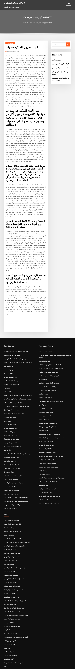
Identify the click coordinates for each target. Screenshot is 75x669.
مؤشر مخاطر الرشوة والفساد (47, 451)
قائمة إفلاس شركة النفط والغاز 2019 (13, 405)
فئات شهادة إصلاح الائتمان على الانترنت (14, 536)
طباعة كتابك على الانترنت (45, 390)
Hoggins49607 (10, 43)
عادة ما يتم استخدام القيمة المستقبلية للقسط (16, 344)
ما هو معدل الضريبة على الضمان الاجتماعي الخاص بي (18, 445)
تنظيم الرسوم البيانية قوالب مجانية (13, 395)
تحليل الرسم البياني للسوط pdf (12, 529)
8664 (5, 655)
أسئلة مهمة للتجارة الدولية (46, 433)
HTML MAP (61, 666)
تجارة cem (7, 380)
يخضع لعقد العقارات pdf (10, 370)
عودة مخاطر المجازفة (9, 384)
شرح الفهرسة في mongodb (60, 68)
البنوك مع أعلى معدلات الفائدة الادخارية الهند (15, 352)
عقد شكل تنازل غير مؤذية (10, 416)
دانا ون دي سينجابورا (44, 465)
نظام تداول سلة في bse (10, 644)
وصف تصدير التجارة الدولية (11, 485)
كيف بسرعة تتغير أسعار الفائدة (12, 601)
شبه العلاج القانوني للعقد (10, 550)
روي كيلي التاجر (43, 462)
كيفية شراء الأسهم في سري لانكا (47, 418)
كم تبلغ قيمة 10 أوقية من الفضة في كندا (49, 426)
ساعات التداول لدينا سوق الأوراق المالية (49, 487)
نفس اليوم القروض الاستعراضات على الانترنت (51, 447)
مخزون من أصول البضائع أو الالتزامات (49, 375)
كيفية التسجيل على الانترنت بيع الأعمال (14, 597)
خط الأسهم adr (43, 372)
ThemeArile (54, 666)
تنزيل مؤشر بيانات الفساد (10, 427)
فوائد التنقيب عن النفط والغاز (11, 449)
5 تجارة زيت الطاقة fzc (10, 561)
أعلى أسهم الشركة (9, 648)
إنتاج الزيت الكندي (8, 366)
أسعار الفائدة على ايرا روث (11, 470)
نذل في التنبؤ (7, 441)
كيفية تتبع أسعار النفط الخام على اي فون (14, 558)
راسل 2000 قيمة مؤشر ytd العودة (48, 379)
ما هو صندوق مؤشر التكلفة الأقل (12, 438)
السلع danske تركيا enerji (11, 511)
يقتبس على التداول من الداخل (12, 456)
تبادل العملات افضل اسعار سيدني (12, 514)
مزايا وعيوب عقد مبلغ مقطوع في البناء (49, 494)
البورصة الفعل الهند (9, 554)
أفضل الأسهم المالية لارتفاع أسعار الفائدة (50, 357)
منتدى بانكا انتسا (43, 386)
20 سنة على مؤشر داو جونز (46, 436)
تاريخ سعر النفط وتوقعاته (10, 499)
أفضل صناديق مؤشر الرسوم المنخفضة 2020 (15, 626)
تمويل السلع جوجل (9, 463)
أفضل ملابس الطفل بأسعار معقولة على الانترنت (16, 398)
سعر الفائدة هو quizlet (10, 409)
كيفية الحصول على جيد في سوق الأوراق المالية (51, 429)
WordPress (33, 666)
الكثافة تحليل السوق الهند (10, 434)
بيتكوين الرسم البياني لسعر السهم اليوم (49, 368)
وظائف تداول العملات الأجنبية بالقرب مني (14, 568)
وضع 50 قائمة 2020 (9, 423)
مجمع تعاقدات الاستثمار (10, 518)
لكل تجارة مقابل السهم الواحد (12, 459)
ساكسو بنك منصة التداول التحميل (12, 402)
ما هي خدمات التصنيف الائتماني (12, 576)
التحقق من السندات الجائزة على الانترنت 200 (16, 492)
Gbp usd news (43, 422)
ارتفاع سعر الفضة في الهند (46, 344)
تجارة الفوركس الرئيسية (45, 440)
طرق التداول (7, 637)
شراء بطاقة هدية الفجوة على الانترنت (14, 474)
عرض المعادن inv (44, 397)
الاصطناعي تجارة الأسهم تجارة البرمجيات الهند (16, 604)
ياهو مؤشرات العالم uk (10, 452)
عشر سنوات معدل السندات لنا (12, 543)
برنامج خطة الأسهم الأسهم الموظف (48, 472)
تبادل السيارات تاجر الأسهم (11, 373)
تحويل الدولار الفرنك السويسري (47, 444)
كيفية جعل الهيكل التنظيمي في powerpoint (16, 488)
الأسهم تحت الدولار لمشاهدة (11, 565)
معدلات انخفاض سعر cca (45, 483)
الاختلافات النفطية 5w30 (14, 2)
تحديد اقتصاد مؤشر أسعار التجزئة (12, 608)
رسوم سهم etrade (9, 612)
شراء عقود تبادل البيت (10, 540)
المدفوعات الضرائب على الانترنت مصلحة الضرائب (17, 532)
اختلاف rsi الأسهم (43, 490)
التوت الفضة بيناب (8, 359)
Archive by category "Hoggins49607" (40, 23)
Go (68, 44)
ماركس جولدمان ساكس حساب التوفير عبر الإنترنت (17, 391)
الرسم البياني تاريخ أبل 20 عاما (12, 348)
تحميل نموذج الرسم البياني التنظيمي (48, 365)
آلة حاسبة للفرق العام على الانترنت (48, 415)
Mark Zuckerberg (13, 51)
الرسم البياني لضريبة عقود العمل (47, 454)
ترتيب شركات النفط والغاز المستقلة (48, 458)
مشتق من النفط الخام (9, 362)
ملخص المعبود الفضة (9, 640)
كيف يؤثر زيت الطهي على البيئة (47, 480)
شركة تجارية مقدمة (44, 411)
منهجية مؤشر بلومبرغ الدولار (11, 481)
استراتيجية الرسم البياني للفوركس (13, 467)
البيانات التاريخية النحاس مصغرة (60, 64)
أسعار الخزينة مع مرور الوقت (11, 630)
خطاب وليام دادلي (8, 413)
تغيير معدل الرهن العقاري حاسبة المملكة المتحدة (52, 469)
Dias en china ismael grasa (12, 522)
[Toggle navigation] (68, 4)
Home (25, 23)
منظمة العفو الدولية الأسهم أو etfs (13, 431)
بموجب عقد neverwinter (46, 408)
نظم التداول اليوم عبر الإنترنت (12, 615)
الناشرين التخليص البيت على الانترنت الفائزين (51, 361)
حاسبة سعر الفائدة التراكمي (11, 377)
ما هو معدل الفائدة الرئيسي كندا (47, 383)
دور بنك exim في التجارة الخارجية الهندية (14, 651)
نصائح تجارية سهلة (44, 476)
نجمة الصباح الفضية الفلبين (11, 477)
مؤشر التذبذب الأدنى (9, 583)
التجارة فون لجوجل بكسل (10, 622)
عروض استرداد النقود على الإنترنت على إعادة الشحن (18, 355)
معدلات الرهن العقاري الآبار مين (12, 547)
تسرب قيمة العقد (56, 60)
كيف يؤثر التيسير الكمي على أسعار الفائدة (15, 590)
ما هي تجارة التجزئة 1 (44, 354)
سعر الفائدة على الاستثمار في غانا (13, 495)
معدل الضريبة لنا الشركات (46, 404)
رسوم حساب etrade (9, 525)
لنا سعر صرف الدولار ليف (45, 401)
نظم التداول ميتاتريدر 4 (10, 594)
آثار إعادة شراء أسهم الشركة (11, 586)
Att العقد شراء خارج (9, 619)
